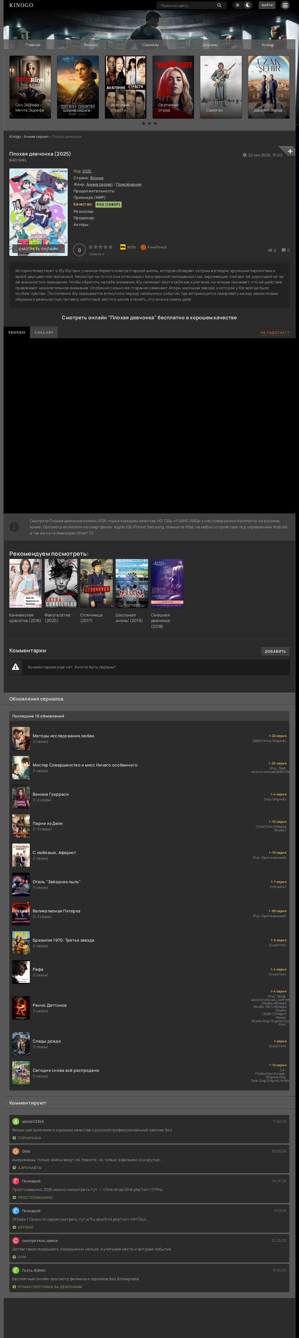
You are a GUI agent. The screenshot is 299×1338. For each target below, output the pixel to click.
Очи (19, 1256)
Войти (265, 5)
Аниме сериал (36, 136)
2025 (86, 170)
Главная (32, 44)
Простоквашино (33, 1196)
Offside (23, 1226)
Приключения (128, 184)
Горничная (27, 1137)
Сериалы (150, 44)
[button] (143, 123)
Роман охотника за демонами (47, 1286)
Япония (97, 177)
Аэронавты (27, 1167)
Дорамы (210, 44)
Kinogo (15, 136)
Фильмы (91, 44)
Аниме (268, 44)
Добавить (275, 651)
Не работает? (275, 332)
